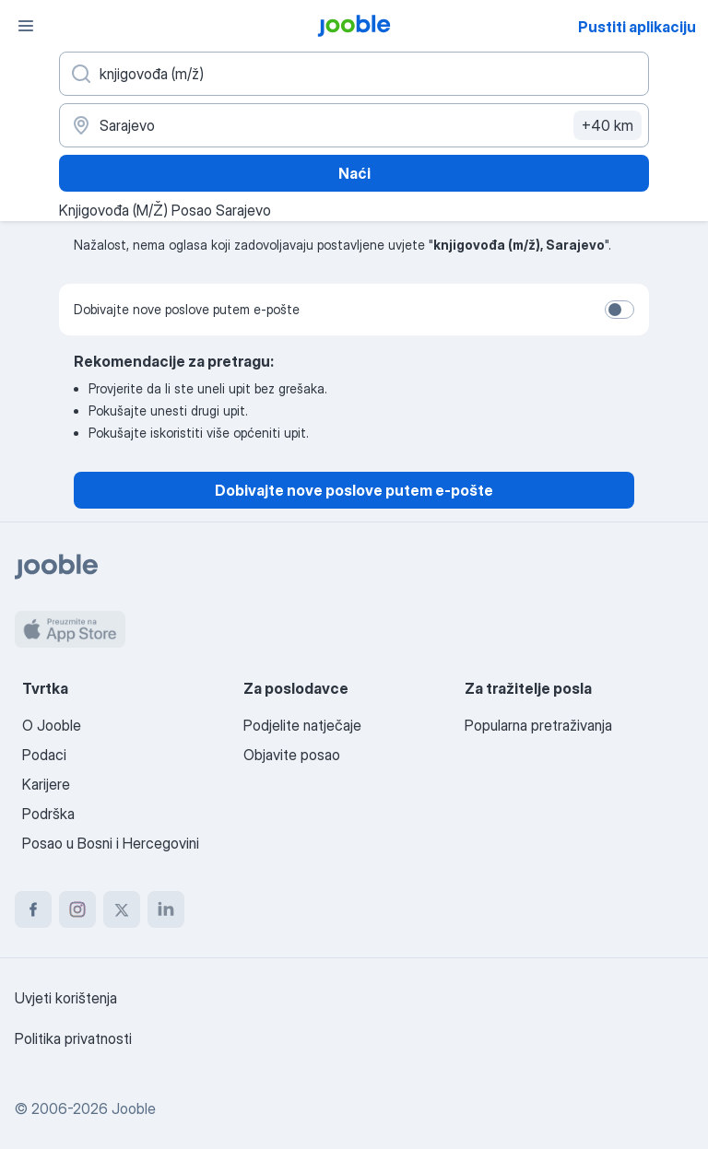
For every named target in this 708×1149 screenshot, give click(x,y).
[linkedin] (166, 909)
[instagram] (77, 909)
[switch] (619, 309)
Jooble (134, 1108)
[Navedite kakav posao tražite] (354, 74)
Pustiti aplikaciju (637, 27)
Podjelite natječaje (302, 725)
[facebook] (33, 909)
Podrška (48, 813)
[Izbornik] (25, 25)
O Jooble (51, 725)
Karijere (46, 784)
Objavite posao (291, 754)
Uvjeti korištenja (66, 998)
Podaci (44, 754)
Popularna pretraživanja (538, 725)
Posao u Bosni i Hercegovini (110, 843)
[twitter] (121, 909)
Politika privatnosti (73, 1038)
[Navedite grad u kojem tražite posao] (354, 125)
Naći (354, 173)
